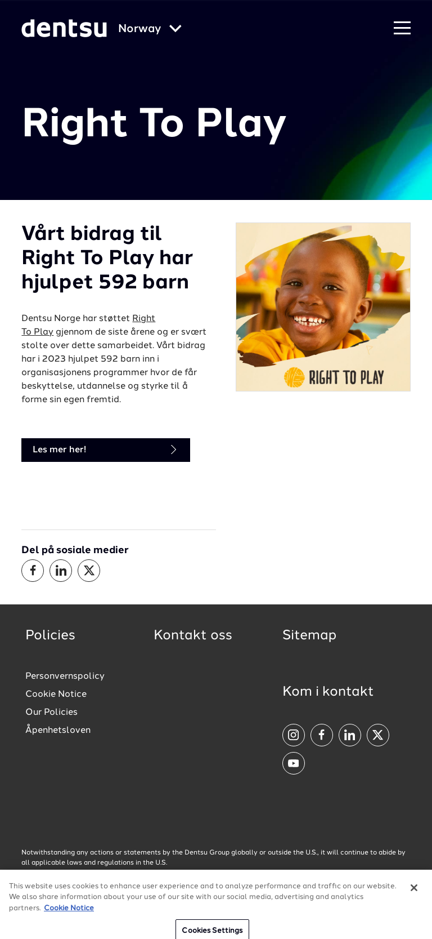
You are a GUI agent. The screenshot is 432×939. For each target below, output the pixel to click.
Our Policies (51, 712)
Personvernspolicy (65, 676)
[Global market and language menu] (150, 29)
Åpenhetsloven (58, 730)
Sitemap (309, 636)
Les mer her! (106, 450)
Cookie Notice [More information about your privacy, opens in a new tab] (69, 913)
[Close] (414, 892)
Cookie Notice (56, 694)
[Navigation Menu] (402, 28)
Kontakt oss (193, 636)
